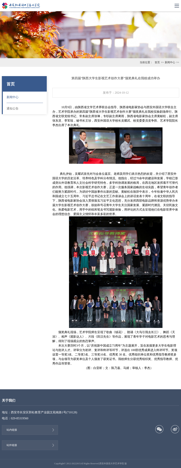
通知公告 (13, 108)
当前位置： (146, 62)
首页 (157, 62)
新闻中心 (170, 62)
